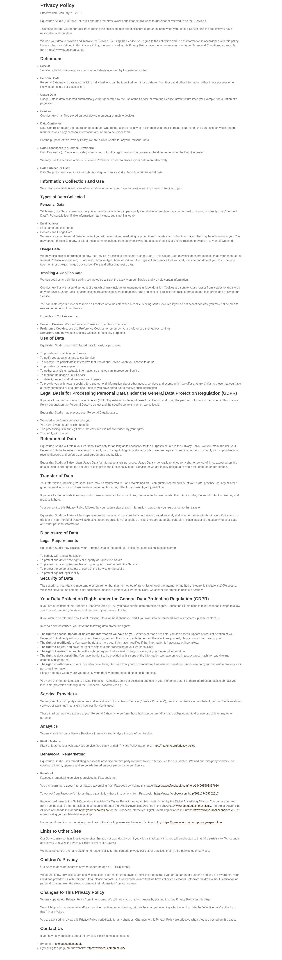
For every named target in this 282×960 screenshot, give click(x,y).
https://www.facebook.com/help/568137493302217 (186, 793)
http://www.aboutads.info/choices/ (189, 805)
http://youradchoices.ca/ (94, 810)
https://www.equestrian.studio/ (106, 948)
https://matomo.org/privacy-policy (174, 745)
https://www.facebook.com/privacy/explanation (192, 822)
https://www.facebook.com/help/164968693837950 (186, 785)
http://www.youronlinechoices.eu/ (214, 810)
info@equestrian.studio (67, 943)
